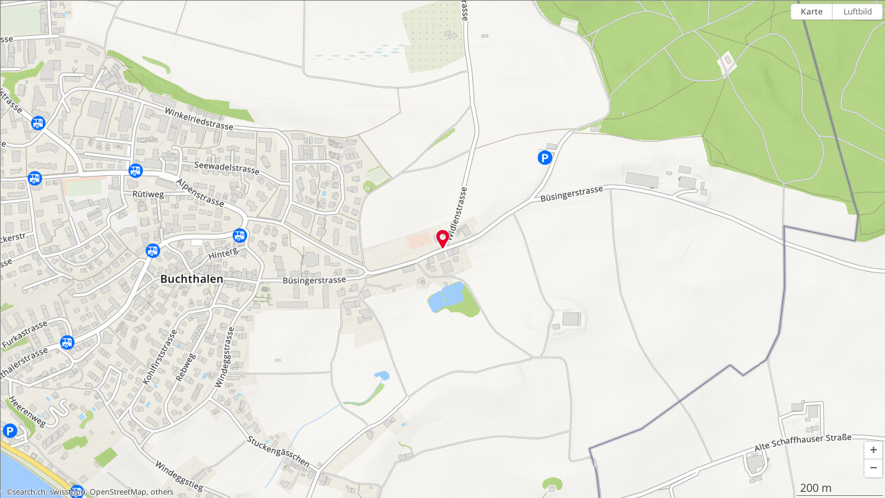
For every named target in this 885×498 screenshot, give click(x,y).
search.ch (29, 492)
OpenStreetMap (118, 492)
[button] (873, 450)
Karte (812, 11)
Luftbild (858, 11)
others (161, 492)
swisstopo (68, 492)
